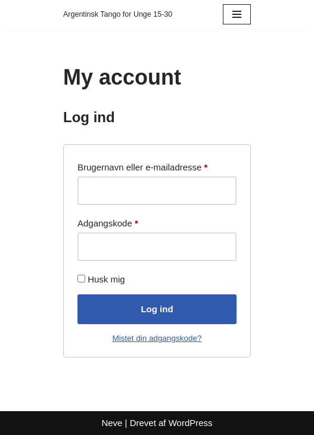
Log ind (157, 309)
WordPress (191, 423)
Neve (111, 423)
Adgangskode (107, 221)
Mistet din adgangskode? (156, 338)
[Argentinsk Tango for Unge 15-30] (117, 14)
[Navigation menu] (237, 14)
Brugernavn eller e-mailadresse (142, 165)
